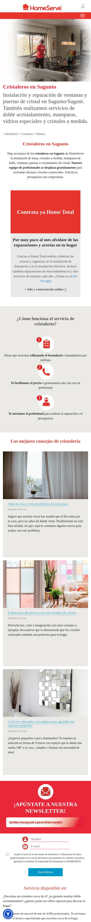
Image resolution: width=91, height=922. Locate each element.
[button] (8, 914)
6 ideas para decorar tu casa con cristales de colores (42, 613)
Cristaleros (27, 133)
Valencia (40, 133)
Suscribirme (45, 872)
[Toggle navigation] (82, 15)
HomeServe (12, 133)
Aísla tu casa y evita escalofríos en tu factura (37, 504)
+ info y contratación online (46, 289)
